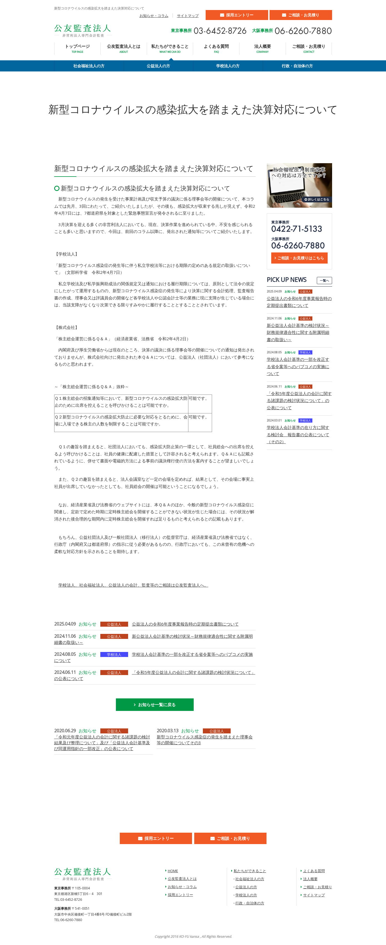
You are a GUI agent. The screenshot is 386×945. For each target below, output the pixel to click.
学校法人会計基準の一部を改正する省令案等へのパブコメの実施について (298, 366)
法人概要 (262, 48)
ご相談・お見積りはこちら (300, 258)
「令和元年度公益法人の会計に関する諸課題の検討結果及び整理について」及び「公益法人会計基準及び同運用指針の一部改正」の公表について (102, 742)
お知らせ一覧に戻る (157, 704)
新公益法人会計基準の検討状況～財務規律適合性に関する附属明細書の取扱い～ (298, 332)
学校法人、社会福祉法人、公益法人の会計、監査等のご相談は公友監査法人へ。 (133, 585)
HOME (173, 870)
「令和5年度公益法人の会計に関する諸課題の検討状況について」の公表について (299, 400)
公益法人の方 (158, 65)
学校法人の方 (228, 65)
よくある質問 (216, 48)
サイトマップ (188, 15)
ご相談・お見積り (303, 15)
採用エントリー (239, 15)
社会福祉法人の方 (88, 65)
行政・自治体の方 (297, 65)
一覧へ (324, 280)
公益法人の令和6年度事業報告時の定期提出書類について (185, 624)
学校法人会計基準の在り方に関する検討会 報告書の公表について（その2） (298, 434)
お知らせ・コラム (154, 15)
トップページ (77, 48)
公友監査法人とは (123, 48)
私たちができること (170, 48)
